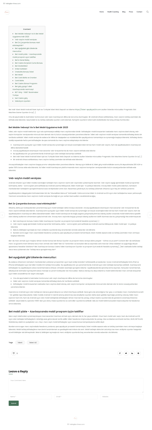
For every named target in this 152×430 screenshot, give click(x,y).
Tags (11, 342)
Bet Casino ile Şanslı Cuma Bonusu (29, 63)
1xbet (20, 342)
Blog (123, 12)
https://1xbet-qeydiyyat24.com (88, 109)
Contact (139, 12)
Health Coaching (113, 12)
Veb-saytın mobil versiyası (26, 39)
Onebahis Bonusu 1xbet (24, 72)
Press (131, 12)
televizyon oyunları (22, 101)
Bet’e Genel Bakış (22, 60)
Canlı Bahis (19, 80)
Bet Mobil (19, 75)
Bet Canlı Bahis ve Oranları (26, 77)
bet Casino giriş (21, 98)
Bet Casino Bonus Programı (26, 83)
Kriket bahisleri (21, 69)
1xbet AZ (33, 342)
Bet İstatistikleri (21, 66)
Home (102, 12)
